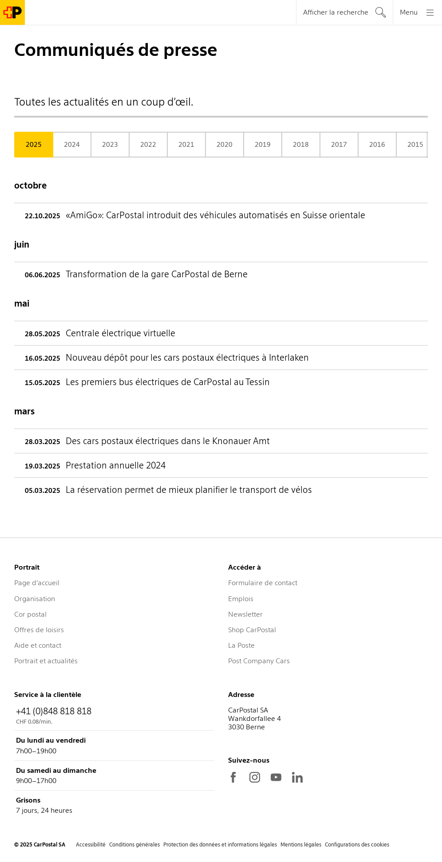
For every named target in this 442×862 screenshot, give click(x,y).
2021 (186, 145)
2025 (34, 145)
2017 (339, 145)
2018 (301, 145)
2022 (148, 145)
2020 (225, 145)
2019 (263, 145)
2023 (110, 145)
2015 (415, 145)
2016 (377, 145)
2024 (72, 145)
